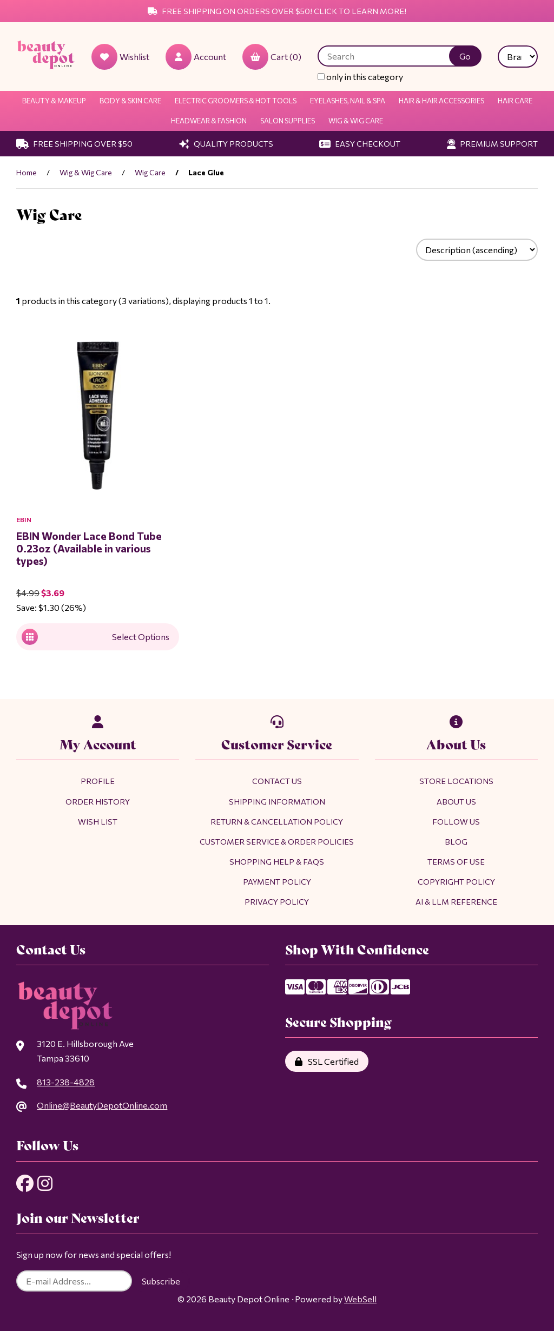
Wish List (97, 821)
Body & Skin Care (130, 100)
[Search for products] (391, 56)
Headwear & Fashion (209, 120)
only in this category (360, 76)
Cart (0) (271, 57)
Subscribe (161, 1281)
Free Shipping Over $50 (74, 143)
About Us (456, 801)
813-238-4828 (66, 1082)
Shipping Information (277, 801)
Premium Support (492, 143)
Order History (97, 801)
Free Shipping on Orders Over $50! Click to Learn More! (277, 11)
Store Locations (456, 781)
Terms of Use (456, 861)
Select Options (95, 637)
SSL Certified (327, 1061)
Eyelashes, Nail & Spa (347, 100)
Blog (456, 841)
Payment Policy (277, 881)
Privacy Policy (277, 901)
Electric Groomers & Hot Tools (235, 100)
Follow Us (456, 821)
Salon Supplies (287, 120)
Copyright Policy (456, 881)
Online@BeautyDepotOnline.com (102, 1105)
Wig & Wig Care (355, 120)
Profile (98, 781)
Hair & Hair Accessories (441, 100)
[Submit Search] (465, 56)
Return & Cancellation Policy (276, 821)
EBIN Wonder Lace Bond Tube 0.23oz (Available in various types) (89, 548)
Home (26, 172)
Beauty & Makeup (54, 100)
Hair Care (515, 100)
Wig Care (150, 172)
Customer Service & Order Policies (277, 841)
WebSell (360, 1299)
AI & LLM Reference (456, 901)
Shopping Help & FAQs (276, 861)
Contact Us (277, 781)
